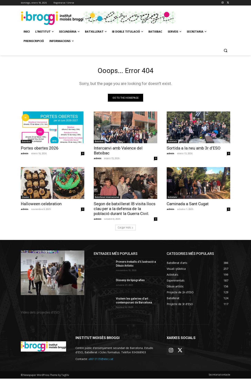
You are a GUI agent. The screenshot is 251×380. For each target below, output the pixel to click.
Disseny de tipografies (130, 281)
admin (24, 154)
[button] (225, 50)
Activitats (172, 142)
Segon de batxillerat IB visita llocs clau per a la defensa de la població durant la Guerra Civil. (125, 210)
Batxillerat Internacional (107, 198)
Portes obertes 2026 (39, 149)
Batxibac (26, 142)
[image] (52, 274)
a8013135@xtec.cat (100, 360)
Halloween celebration (41, 205)
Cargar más (125, 229)
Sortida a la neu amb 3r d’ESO (193, 149)
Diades (25, 198)
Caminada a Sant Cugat (188, 205)
